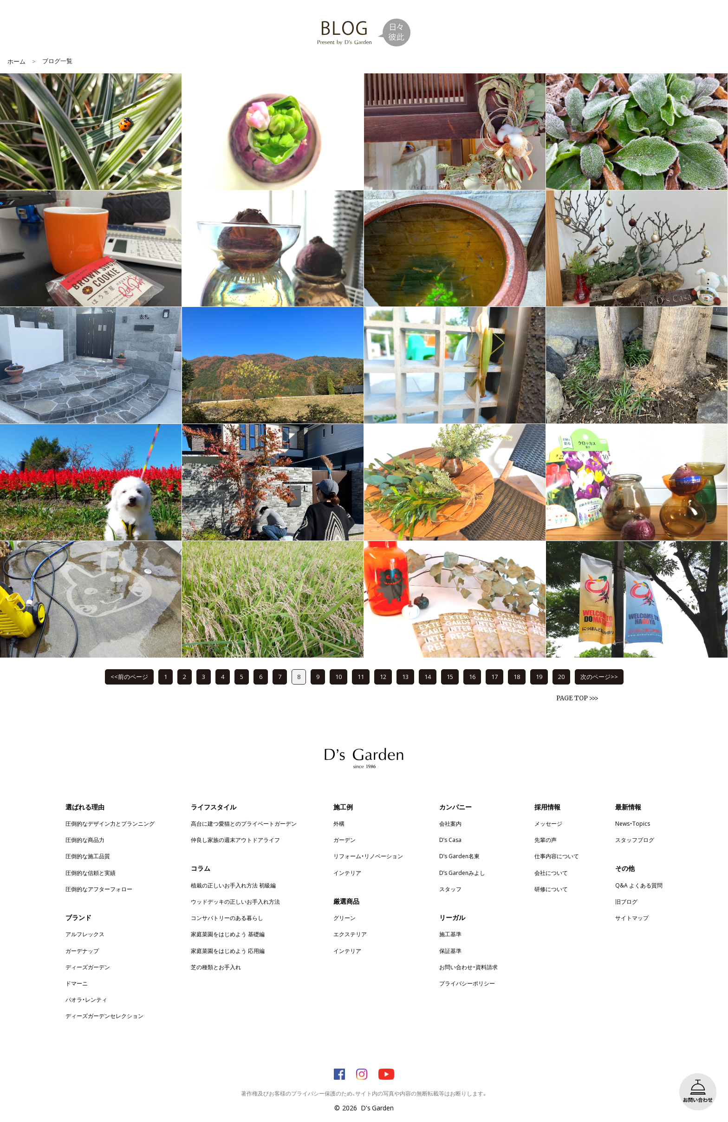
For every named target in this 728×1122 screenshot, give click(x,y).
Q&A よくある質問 (639, 885)
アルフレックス (84, 934)
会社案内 (450, 823)
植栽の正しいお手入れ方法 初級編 (233, 885)
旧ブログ (626, 901)
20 (561, 676)
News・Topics (632, 823)
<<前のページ (129, 676)
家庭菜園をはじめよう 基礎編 (228, 934)
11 (361, 676)
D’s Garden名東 (459, 856)
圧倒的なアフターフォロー (98, 889)
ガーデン (344, 839)
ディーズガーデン (87, 967)
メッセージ (548, 823)
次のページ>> (599, 676)
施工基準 (450, 934)
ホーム (16, 61)
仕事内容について (556, 856)
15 (450, 676)
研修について (551, 889)
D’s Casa (450, 839)
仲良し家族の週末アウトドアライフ (235, 839)
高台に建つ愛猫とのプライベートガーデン (244, 823)
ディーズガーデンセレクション (104, 1015)
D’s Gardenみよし (462, 872)
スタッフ (450, 889)
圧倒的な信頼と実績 (90, 872)
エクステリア (350, 934)
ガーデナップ (82, 950)
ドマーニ (76, 983)
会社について (551, 872)
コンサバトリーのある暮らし (227, 917)
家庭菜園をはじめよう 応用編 (228, 950)
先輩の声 (545, 839)
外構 (338, 823)
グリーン (344, 917)
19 (539, 676)
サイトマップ (632, 917)
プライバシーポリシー (467, 983)
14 (427, 676)
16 (472, 676)
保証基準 (450, 950)
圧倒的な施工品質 (87, 856)
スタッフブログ (634, 839)
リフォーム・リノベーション (368, 856)
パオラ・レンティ (86, 999)
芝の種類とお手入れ (216, 967)
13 (405, 676)
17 (494, 676)
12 (383, 676)
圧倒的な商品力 (84, 839)
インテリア (347, 872)
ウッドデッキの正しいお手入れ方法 (235, 901)
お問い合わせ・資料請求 (468, 967)
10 (338, 676)
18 (517, 676)
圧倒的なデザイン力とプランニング (110, 823)
